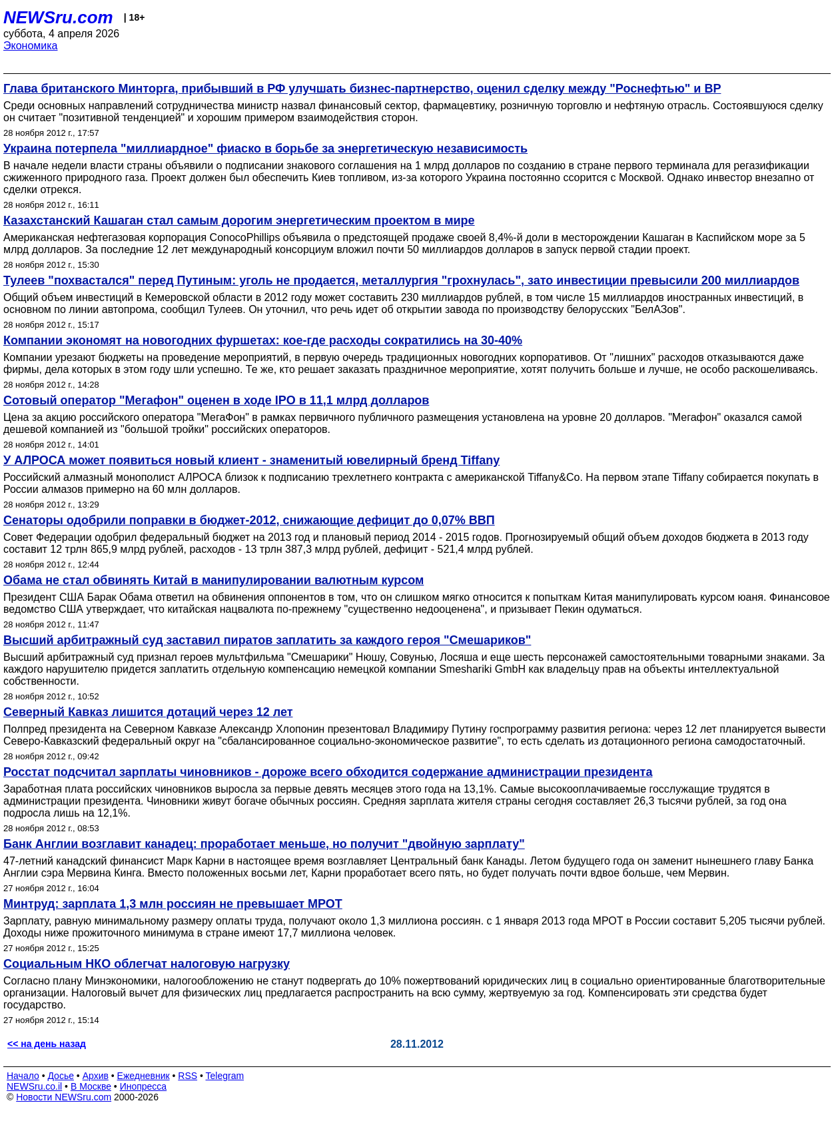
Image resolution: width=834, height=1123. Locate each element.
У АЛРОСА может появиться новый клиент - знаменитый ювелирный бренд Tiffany (251, 460)
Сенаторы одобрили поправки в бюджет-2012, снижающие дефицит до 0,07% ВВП (249, 520)
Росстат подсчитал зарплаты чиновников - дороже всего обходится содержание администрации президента (327, 772)
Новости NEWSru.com (63, 1097)
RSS (187, 1075)
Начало (23, 1075)
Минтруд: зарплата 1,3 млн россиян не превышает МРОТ (172, 904)
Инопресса (143, 1086)
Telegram (225, 1075)
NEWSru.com (58, 17)
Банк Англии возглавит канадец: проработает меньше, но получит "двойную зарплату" (264, 844)
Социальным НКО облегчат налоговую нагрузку (146, 963)
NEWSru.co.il (34, 1086)
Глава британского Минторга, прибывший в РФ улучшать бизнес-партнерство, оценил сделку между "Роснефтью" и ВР (362, 88)
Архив (96, 1075)
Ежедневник (143, 1075)
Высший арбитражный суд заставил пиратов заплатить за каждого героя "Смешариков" (267, 640)
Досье (60, 1075)
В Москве (91, 1086)
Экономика (30, 45)
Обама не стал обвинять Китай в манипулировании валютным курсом (213, 580)
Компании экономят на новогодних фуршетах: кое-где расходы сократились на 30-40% (262, 340)
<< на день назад (46, 1043)
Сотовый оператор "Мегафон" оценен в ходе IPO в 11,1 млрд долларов (216, 400)
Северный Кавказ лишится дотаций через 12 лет (148, 712)
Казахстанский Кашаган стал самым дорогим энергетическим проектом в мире (239, 220)
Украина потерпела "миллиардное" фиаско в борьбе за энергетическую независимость (265, 148)
